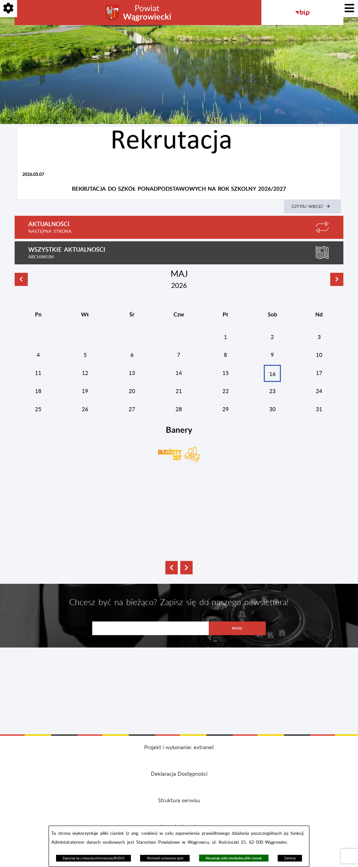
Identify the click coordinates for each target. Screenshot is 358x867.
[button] (171, 567)
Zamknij (290, 858)
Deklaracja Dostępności (179, 774)
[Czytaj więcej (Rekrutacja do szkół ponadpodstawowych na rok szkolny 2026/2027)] (312, 206)
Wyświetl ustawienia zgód (165, 858)
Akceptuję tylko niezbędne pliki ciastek (234, 858)
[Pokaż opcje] (8, 8)
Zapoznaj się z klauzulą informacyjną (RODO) (93, 858)
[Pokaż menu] (349, 8)
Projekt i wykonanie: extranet (179, 747)
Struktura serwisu (179, 800)
